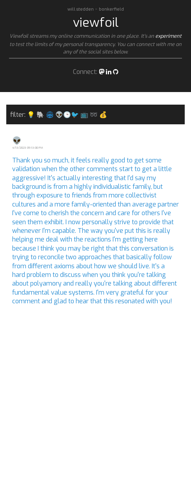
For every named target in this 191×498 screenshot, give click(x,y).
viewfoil (95, 22)
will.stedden (81, 9)
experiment (168, 36)
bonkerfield (111, 9)
